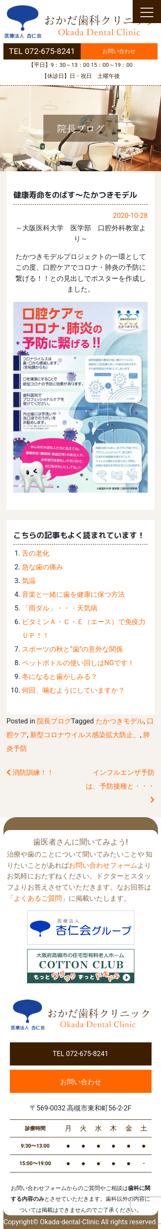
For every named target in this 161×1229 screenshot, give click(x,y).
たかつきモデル (120, 721)
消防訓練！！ (30, 772)
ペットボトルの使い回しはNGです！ (78, 663)
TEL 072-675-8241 (42, 51)
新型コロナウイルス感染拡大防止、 (85, 735)
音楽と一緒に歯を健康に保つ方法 (73, 594)
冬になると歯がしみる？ (59, 677)
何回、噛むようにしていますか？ (73, 690)
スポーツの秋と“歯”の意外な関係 (72, 649)
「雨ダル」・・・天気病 (59, 608)
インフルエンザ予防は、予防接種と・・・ (120, 785)
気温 (29, 581)
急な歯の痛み (42, 567)
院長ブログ (54, 721)
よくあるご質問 (38, 898)
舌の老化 (35, 553)
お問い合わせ (119, 51)
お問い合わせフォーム (103, 865)
